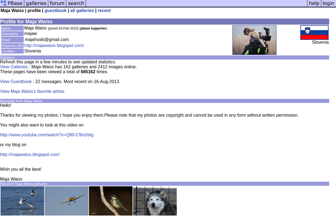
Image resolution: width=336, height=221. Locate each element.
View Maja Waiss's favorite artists (32, 91)
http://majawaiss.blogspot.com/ (54, 45)
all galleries (82, 10)
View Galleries (14, 66)
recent (104, 10)
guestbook (55, 10)
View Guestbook (16, 81)
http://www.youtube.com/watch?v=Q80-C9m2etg (47, 134)
